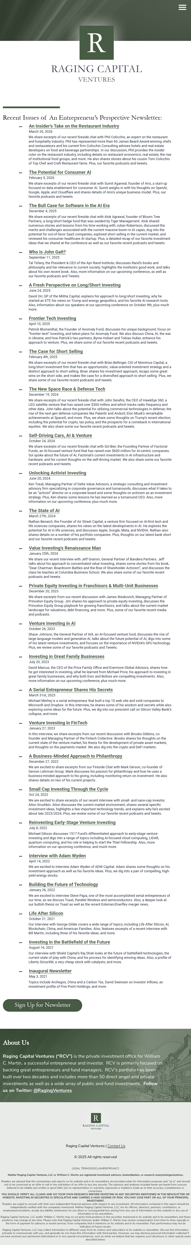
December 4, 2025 (69, 208)
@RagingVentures (52, 1090)
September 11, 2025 (47, 254)
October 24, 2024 (60, 438)
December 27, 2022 (75, 759)
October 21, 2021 (46, 916)
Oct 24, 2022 (68, 792)
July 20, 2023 (66, 659)
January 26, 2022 (63, 887)
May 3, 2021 (50, 973)
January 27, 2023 (58, 725)
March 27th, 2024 (44, 513)
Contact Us (116, 1146)
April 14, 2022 (57, 858)
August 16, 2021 (69, 944)
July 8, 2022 (72, 825)
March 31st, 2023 (71, 692)
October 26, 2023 (52, 626)
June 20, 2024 (57, 475)
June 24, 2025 (75, 287)
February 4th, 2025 (56, 354)
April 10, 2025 (52, 321)
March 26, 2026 (74, 128)
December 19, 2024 (67, 391)
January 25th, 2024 (65, 550)
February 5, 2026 (60, 175)
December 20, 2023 (93, 588)
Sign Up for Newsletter (43, 1005)
